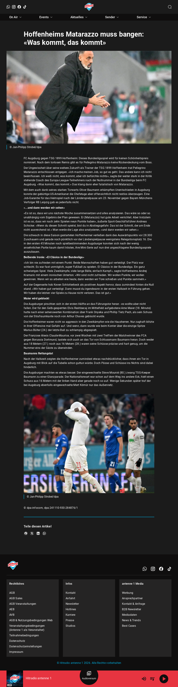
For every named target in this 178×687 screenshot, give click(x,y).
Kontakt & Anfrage (133, 603)
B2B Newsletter (131, 609)
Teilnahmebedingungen (24, 635)
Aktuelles (79, 17)
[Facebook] (19, 7)
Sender (112, 17)
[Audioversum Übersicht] (89, 675)
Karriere (70, 614)
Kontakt (70, 592)
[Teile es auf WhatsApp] (44, 533)
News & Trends (131, 620)
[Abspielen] (164, 679)
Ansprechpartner (132, 598)
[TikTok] (24, 7)
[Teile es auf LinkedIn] (38, 533)
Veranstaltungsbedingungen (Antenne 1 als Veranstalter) (27, 628)
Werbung (127, 592)
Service (144, 17)
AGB (12, 592)
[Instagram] (13, 7)
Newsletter (72, 603)
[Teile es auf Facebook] (26, 533)
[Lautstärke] (144, 679)
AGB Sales (16, 598)
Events (46, 17)
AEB (11, 609)
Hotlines (71, 609)
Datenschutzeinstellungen (25, 646)
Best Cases (129, 625)
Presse (70, 620)
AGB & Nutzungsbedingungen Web (31, 620)
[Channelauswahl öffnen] (169, 7)
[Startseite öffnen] (89, 7)
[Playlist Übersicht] (152, 679)
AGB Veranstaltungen (22, 603)
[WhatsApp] (8, 7)
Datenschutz (17, 641)
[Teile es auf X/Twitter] (32, 533)
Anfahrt (70, 598)
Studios (70, 625)
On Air (16, 17)
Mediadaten (129, 614)
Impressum (16, 652)
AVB (11, 614)
